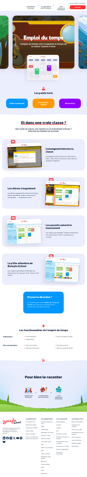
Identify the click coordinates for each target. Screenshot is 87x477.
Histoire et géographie (62, 449)
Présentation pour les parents (78, 433)
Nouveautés (75, 446)
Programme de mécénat (76, 425)
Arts (57, 431)
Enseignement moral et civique (62, 442)
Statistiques (44, 473)
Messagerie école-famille (46, 457)
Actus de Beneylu (76, 440)
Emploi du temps (45, 435)
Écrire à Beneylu (76, 437)
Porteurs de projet (77, 429)
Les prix (78, 7)
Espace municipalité (77, 422)
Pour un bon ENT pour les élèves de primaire (32, 437)
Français (58, 425)
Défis (42, 467)
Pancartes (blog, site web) (46, 422)
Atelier (43, 426)
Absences (43, 461)
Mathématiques (60, 422)
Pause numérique (30, 434)
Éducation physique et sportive (62, 437)
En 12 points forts (30, 422)
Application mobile (31, 425)
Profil (42, 470)
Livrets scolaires (45, 464)
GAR (42, 450)
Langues (58, 428)
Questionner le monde (62, 446)
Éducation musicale (61, 434)
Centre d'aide (29, 431)
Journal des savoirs (46, 441)
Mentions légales (76, 443)
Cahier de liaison (45, 453)
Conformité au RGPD (31, 428)
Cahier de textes (45, 438)
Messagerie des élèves (47, 432)
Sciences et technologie (59, 453)
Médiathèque (45, 429)
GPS (42, 444)
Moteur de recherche (47, 447)
